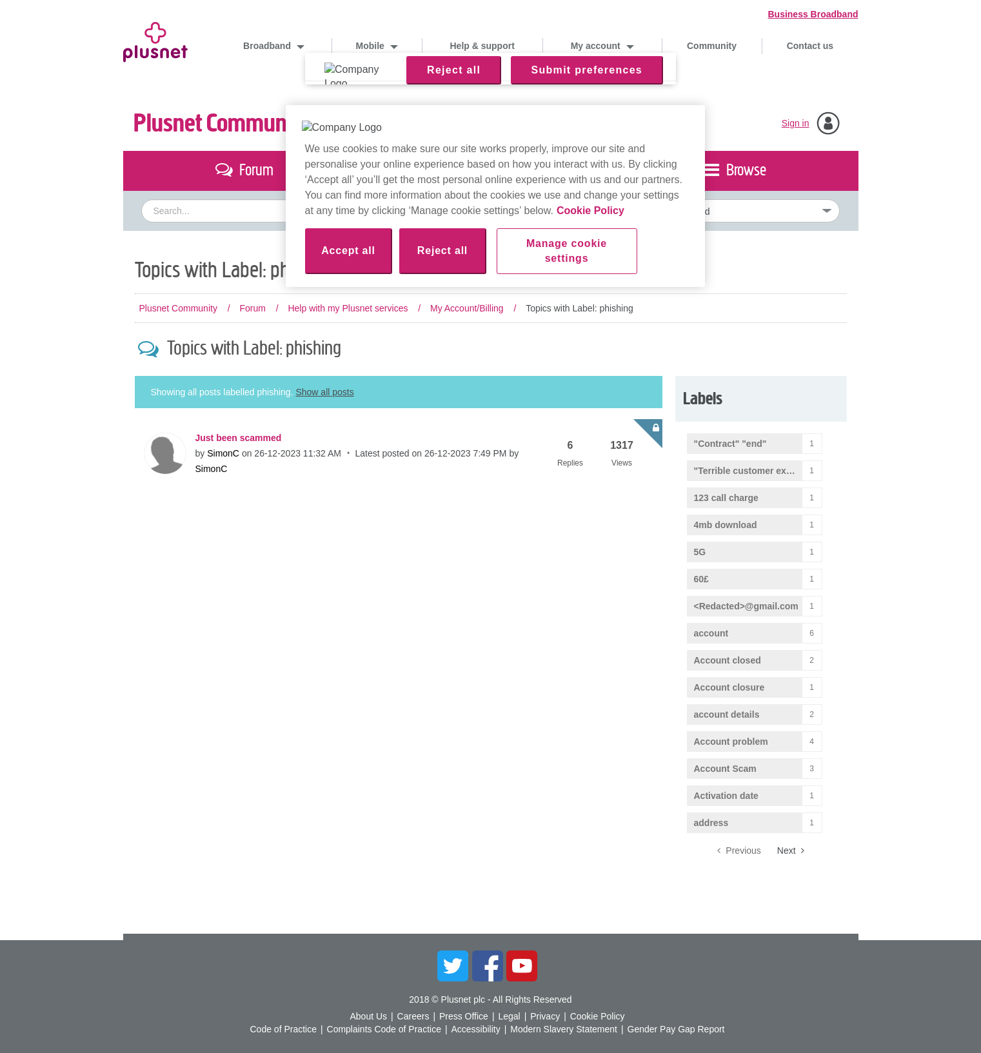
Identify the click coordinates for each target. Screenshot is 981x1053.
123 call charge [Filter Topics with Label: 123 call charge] (726, 498)
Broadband (268, 46)
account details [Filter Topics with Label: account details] (727, 714)
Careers (413, 1016)
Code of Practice (283, 1029)
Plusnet (155, 39)
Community (712, 46)
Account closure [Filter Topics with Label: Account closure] (729, 687)
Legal (509, 1016)
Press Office (463, 1016)
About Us (368, 1016)
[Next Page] (791, 850)
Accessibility (475, 1029)
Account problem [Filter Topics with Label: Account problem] (731, 741)
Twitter (452, 965)
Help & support (482, 46)
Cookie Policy (597, 1016)
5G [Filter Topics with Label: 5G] (700, 552)
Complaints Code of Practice (384, 1029)
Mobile (371, 46)
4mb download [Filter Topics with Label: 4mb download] (725, 525)
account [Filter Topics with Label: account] (711, 633)
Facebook (487, 965)
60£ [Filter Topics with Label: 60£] (701, 579)
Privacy (545, 1016)
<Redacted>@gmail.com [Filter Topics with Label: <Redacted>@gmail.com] (746, 606)
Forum (252, 308)
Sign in (795, 123)
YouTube (521, 965)
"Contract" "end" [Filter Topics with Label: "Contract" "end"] (730, 443)
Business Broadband (813, 14)
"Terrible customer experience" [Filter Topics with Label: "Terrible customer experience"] (758, 471)
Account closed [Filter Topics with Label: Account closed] (727, 660)
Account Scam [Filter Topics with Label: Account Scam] (725, 768)
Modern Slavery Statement (563, 1029)
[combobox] (371, 210)
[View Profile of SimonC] (223, 453)
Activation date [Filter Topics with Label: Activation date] (726, 796)
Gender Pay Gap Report (676, 1029)
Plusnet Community (222, 123)
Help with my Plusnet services (348, 308)
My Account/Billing (467, 308)
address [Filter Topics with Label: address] (711, 823)
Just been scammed (238, 438)
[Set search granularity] (734, 210)
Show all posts (324, 392)
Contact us (810, 46)
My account (597, 46)
